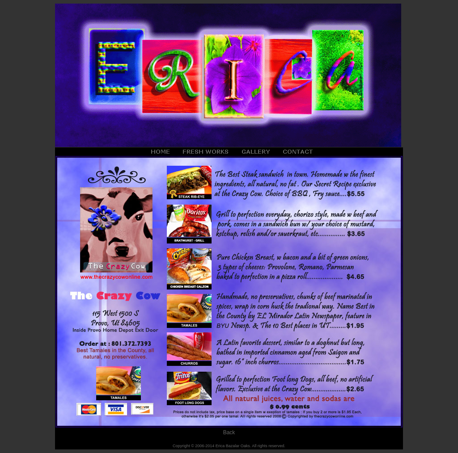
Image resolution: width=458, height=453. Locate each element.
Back (229, 432)
